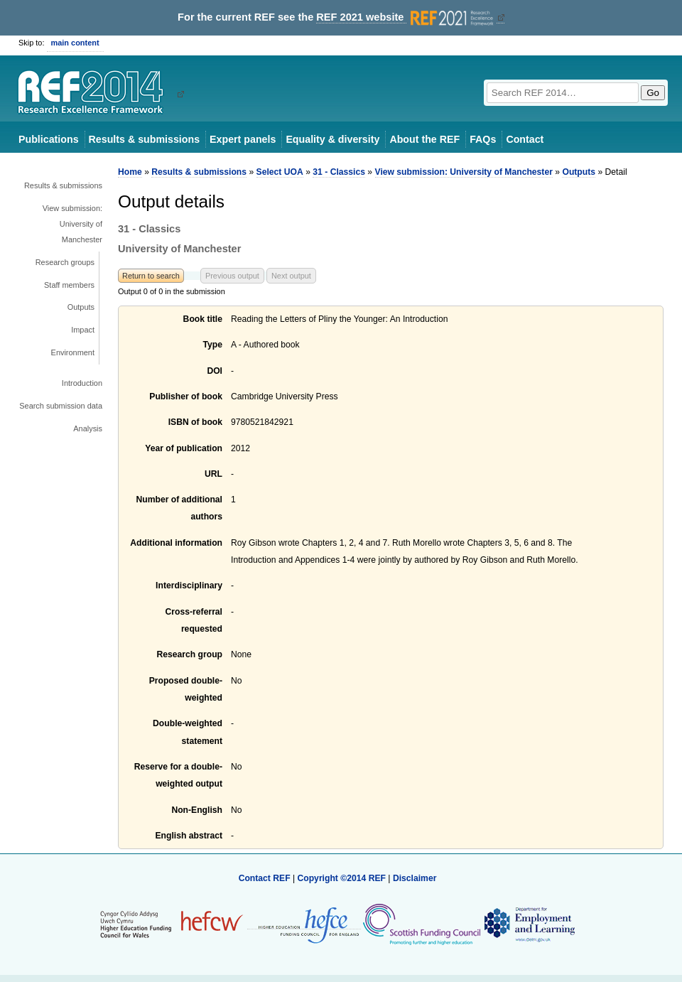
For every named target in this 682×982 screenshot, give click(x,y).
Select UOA (279, 172)
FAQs (483, 139)
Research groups (65, 262)
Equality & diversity (332, 139)
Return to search (151, 275)
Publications (48, 139)
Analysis (87, 428)
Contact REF (265, 878)
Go (652, 92)
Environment (72, 352)
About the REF (424, 139)
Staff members (69, 285)
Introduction (82, 383)
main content (75, 42)
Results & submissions (144, 139)
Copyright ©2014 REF (342, 878)
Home (130, 172)
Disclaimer (415, 878)
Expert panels (243, 139)
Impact (82, 329)
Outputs (80, 307)
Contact (524, 139)
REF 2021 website (406, 17)
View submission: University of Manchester (72, 224)
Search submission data (60, 405)
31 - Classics (339, 172)
